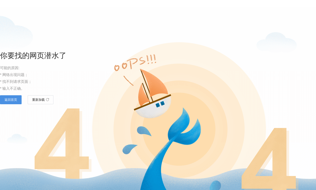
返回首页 (10, 100)
